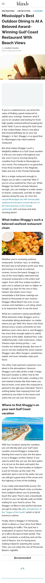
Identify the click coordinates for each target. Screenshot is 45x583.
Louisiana (38, 11)
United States (23, 11)
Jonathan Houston (11, 48)
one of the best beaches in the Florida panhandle (21, 205)
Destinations (8, 11)
